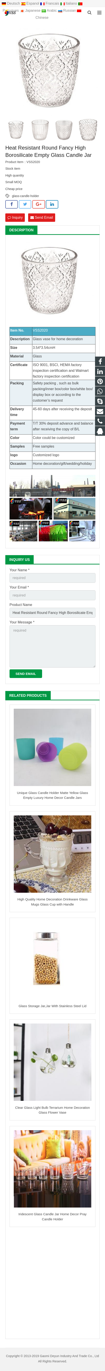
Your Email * (19, 587)
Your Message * (22, 622)
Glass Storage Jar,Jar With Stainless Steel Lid (52, 1006)
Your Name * (19, 570)
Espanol (30, 3)
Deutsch (11, 3)
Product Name (21, 605)
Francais (50, 3)
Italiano (69, 3)
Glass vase (41, 339)
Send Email (41, 217)
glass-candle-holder (25, 196)
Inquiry (15, 217)
